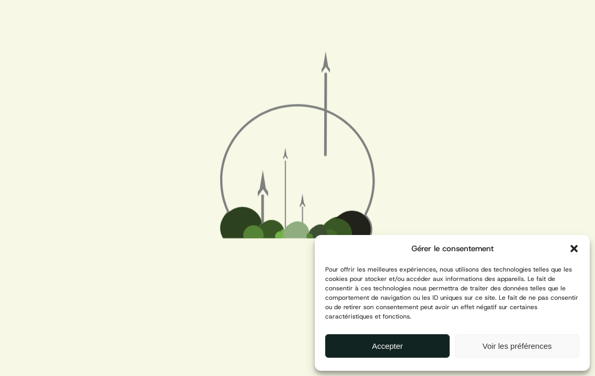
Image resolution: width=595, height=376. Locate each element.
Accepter (387, 346)
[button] (574, 248)
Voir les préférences (517, 346)
